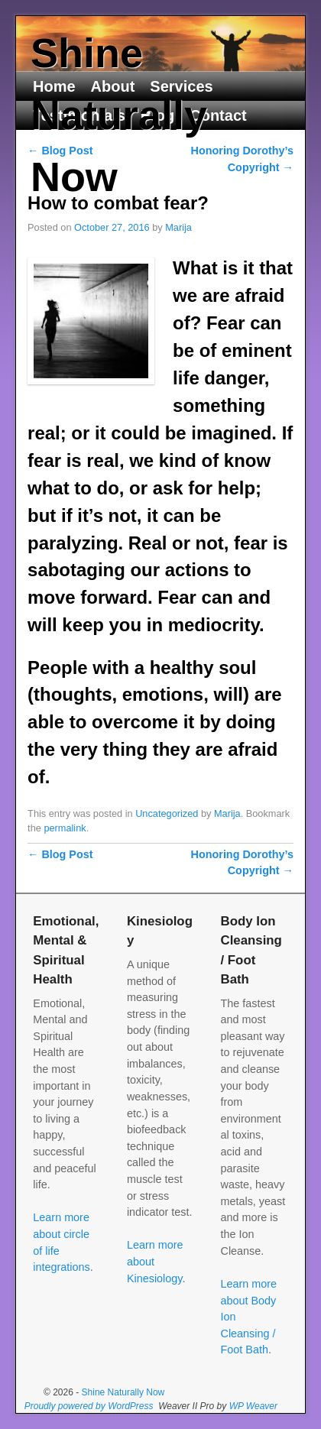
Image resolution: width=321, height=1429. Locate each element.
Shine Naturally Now (119, 114)
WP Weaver (253, 1406)
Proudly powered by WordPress (89, 1406)
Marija (178, 227)
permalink (65, 828)
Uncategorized (166, 813)
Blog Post (60, 854)
